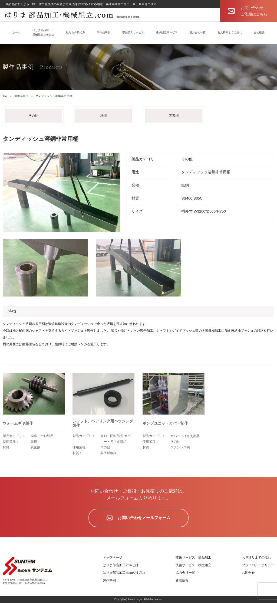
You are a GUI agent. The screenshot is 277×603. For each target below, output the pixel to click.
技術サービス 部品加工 (193, 557)
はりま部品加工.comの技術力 (124, 573)
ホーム (16, 32)
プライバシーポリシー (258, 565)
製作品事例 (103, 32)
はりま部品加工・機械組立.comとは (43, 32)
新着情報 (182, 580)
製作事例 (109, 580)
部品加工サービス (133, 32)
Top (5, 95)
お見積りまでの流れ (229, 32)
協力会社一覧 (197, 32)
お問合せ (248, 573)
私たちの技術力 (75, 32)
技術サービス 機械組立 (193, 565)
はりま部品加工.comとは (120, 565)
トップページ (112, 557)
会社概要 (259, 32)
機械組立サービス (166, 32)
